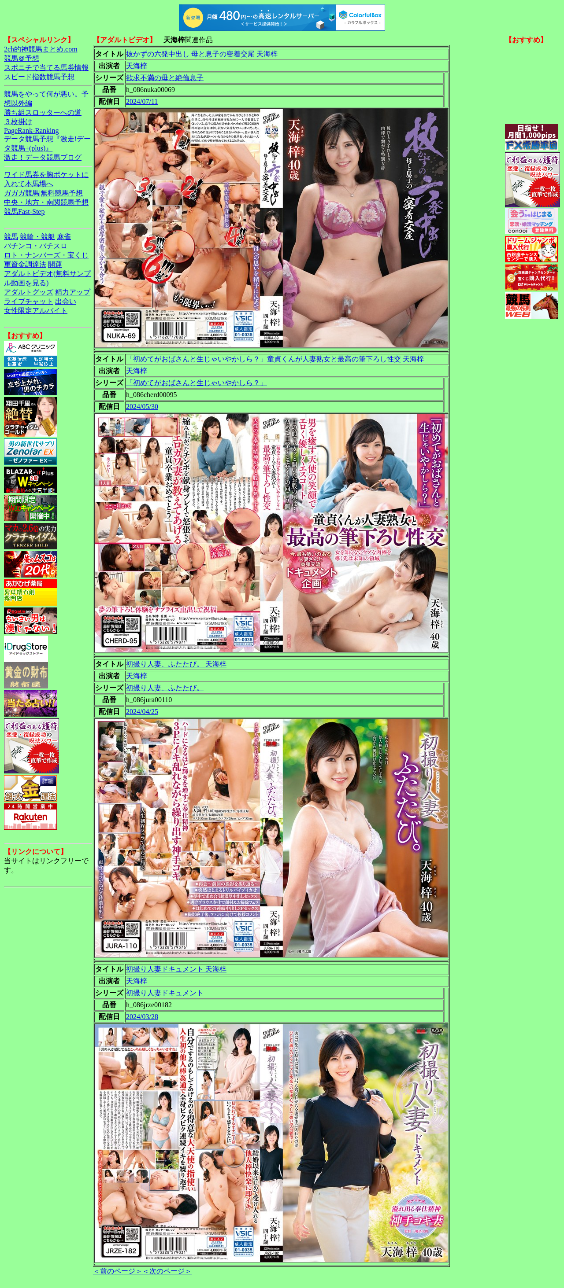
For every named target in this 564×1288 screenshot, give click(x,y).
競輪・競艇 (37, 236)
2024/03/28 (142, 1016)
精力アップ (72, 292)
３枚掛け (18, 121)
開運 (55, 264)
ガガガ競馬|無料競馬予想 (43, 193)
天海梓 (136, 66)
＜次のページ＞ (167, 1271)
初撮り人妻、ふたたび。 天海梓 (176, 664)
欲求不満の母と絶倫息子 (165, 77)
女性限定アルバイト (35, 310)
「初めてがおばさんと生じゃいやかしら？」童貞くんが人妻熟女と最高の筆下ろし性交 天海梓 (275, 359)
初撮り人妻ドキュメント (165, 993)
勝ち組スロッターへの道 (43, 112)
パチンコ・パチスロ (35, 246)
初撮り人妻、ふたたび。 (165, 688)
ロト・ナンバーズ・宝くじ (46, 255)
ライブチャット (28, 301)
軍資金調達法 (25, 264)
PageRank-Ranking (31, 130)
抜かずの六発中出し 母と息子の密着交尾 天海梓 (202, 54)
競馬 (11, 236)
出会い (65, 301)
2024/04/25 (142, 711)
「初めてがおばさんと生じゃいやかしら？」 (196, 382)
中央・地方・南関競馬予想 (46, 202)
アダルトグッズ (28, 292)
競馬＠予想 (21, 58)
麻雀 (64, 236)
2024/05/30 (142, 406)
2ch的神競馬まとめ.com (41, 49)
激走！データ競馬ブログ (43, 157)
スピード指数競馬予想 (39, 77)
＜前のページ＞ (117, 1271)
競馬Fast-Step (24, 211)
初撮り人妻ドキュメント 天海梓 (176, 969)
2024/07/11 (142, 101)
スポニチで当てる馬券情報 (46, 67)
